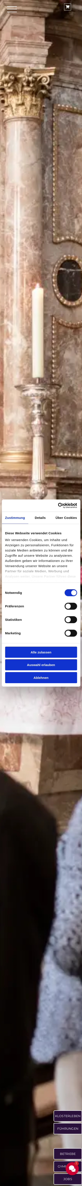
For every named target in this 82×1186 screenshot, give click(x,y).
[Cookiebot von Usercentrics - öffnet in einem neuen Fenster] (58, 505)
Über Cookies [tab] (66, 517)
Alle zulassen (41, 652)
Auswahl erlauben (41, 665)
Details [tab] (40, 517)
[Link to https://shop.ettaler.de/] (67, 6)
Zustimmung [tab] (15, 517)
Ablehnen (40, 677)
